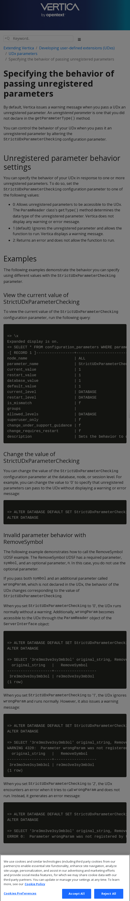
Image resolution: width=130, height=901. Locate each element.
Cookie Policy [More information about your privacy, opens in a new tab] (35, 887)
